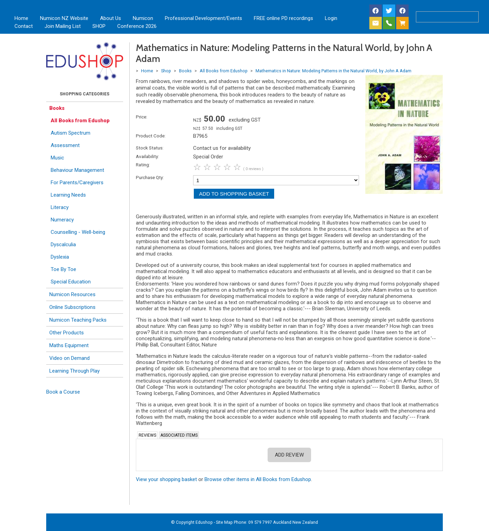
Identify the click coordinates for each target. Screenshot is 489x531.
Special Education (71, 282)
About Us (110, 18)
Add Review (289, 455)
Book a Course (63, 392)
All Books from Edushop (80, 120)
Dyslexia (60, 257)
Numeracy (62, 220)
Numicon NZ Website (64, 18)
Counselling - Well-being (78, 232)
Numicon (143, 18)
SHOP (99, 26)
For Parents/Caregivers (77, 182)
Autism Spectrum (70, 133)
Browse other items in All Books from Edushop (257, 479)
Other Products (66, 333)
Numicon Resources (72, 294)
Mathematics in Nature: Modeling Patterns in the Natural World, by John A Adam (333, 70)
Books (56, 108)
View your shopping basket (166, 479)
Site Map (224, 522)
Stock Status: (149, 147)
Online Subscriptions (72, 307)
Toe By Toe (63, 269)
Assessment (65, 145)
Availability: (147, 156)
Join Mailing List (62, 26)
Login (331, 18)
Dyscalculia (63, 244)
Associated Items (179, 435)
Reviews (147, 435)
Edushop (204, 522)
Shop (166, 70)
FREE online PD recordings (283, 18)
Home (21, 18)
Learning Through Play (74, 371)
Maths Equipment (69, 345)
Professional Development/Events (203, 18)
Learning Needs (68, 195)
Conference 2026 (137, 26)
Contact (23, 26)
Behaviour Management (77, 170)
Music (57, 158)
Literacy (60, 207)
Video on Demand (69, 358)
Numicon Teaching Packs (78, 320)
